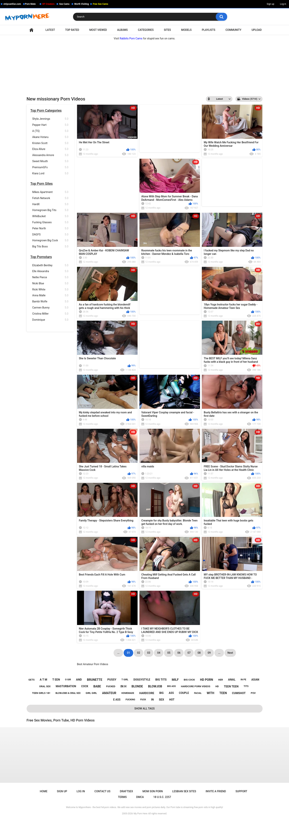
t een (56, 679)
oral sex (45, 686)
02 (138, 652)
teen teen (231, 686)
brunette (94, 680)
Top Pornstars (41, 257)
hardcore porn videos (195, 686)
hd (217, 686)
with (210, 693)
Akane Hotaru (50, 137)
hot (171, 699)
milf (175, 680)
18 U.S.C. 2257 (162, 797)
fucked (110, 686)
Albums (122, 29)
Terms (122, 797)
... (219, 652)
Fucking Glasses (50, 222)
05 (168, 652)
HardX (50, 204)
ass (171, 692)
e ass (116, 699)
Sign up (270, 4)
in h (123, 686)
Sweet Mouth (50, 161)
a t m (43, 679)
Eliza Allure (50, 149)
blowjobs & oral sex (68, 693)
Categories (146, 29)
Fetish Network (50, 198)
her (220, 679)
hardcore (146, 693)
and (79, 679)
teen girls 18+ (41, 693)
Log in (283, 4)
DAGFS (50, 234)
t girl (125, 679)
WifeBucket (50, 216)
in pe (243, 679)
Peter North (50, 228)
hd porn (206, 680)
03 (148, 652)
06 (178, 652)
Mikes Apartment (50, 192)
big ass (171, 686)
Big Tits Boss (50, 246)
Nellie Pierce (50, 277)
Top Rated (72, 29)
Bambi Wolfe (50, 301)
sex (161, 699)
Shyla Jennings (50, 118)
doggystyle (142, 679)
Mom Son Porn (153, 791)
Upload (257, 29)
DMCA (140, 797)
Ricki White (50, 289)
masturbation (66, 686)
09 (209, 652)
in (152, 699)
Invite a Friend (216, 791)
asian (255, 679)
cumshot (239, 693)
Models (186, 29)
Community (233, 29)
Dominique (50, 319)
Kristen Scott (50, 143)
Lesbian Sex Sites (184, 791)
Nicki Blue (50, 283)
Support (241, 791)
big (161, 692)
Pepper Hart (50, 125)
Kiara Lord (50, 173)
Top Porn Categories (46, 110)
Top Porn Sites (41, 184)
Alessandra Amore (50, 155)
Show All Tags (144, 708)
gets (32, 679)
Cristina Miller (50, 313)
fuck (143, 699)
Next (230, 652)
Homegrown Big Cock (50, 240)
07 (188, 652)
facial (197, 693)
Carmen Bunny (50, 307)
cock (84, 686)
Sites (167, 29)
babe (97, 686)
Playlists (208, 29)
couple (184, 692)
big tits (160, 679)
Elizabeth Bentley (50, 265)
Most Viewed (98, 29)
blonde (137, 686)
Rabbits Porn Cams (131, 38)
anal (232, 679)
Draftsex (126, 791)
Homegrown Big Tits (50, 210)
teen (223, 693)
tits (246, 686)
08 (199, 652)
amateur (109, 693)
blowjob (155, 686)
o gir (68, 679)
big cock (189, 679)
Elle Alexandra (50, 271)
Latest (50, 29)
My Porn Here (140, 813)
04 (158, 652)
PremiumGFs (50, 167)
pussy (111, 679)
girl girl (91, 693)
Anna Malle (50, 295)
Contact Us (102, 791)
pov (253, 693)
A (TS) (50, 131)
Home (31, 30)
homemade (127, 693)
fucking (130, 699)
